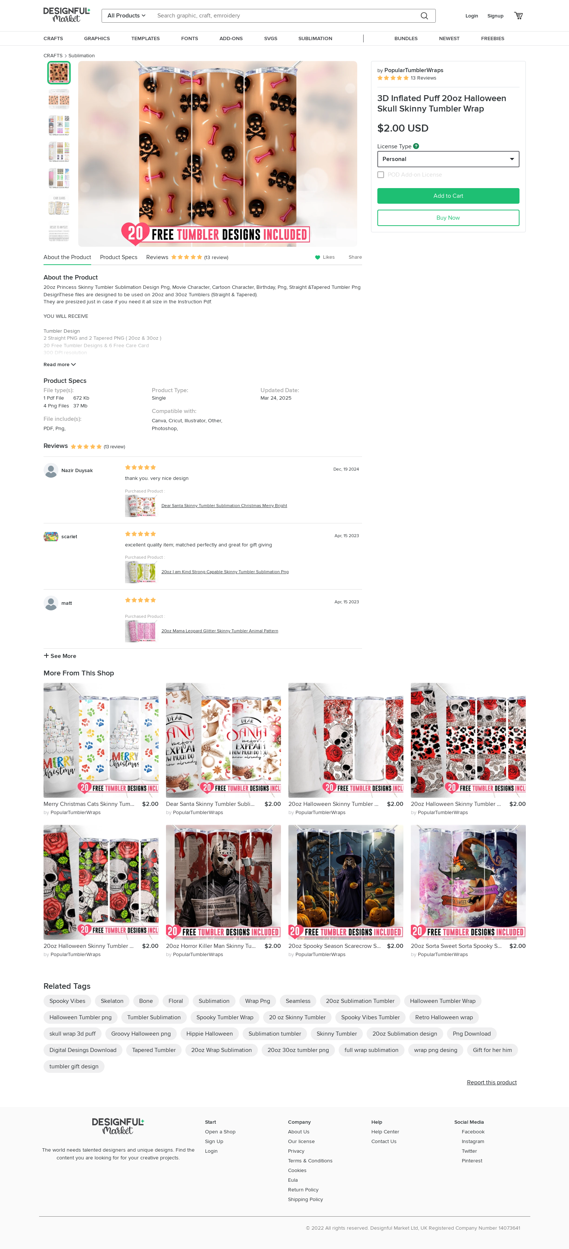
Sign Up (214, 1141)
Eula (293, 1180)
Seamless (298, 1001)
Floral (176, 1001)
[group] (218, 154)
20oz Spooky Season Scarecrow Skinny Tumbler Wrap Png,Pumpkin (337, 946)
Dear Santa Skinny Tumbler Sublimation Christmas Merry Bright (224, 506)
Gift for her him (492, 1050)
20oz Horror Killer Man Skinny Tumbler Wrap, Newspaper (215, 946)
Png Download (472, 1033)
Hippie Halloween (209, 1033)
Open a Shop (220, 1132)
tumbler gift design (74, 1066)
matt (66, 603)
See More (60, 656)
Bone (146, 1001)
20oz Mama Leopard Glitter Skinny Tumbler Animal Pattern (220, 631)
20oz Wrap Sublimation (221, 1050)
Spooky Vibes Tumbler (370, 1017)
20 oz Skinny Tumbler (297, 1017)
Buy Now (448, 218)
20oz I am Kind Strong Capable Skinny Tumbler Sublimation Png (225, 572)
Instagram (473, 1141)
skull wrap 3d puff (72, 1033)
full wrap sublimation (372, 1050)
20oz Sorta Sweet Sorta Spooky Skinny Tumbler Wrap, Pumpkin (460, 946)
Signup (496, 16)
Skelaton (112, 1001)
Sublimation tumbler (275, 1033)
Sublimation (81, 55)
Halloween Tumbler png (80, 1017)
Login (472, 16)
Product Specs (118, 257)
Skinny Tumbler (337, 1033)
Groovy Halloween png (141, 1033)
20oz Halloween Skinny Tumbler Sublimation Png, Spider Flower (460, 804)
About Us (299, 1132)
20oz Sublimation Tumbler (360, 1001)
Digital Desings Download (82, 1050)
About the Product (67, 257)
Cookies (297, 1170)
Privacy (296, 1151)
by (72, 812)
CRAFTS (53, 55)
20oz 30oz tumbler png (298, 1050)
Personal (394, 159)
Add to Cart (448, 196)
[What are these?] (416, 146)
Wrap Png (257, 1001)
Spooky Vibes (67, 1001)
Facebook (473, 1132)
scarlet (69, 536)
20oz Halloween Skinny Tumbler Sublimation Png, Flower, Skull (337, 804)
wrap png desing (435, 1050)
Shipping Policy (305, 1199)
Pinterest (472, 1161)
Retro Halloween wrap (444, 1017)
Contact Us (384, 1141)
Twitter (469, 1151)
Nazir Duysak (77, 470)
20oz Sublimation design (405, 1033)
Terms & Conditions (310, 1161)
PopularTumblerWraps (410, 70)
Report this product (492, 1082)
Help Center (385, 1132)
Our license (301, 1141)
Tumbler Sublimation (154, 1017)
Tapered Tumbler (154, 1050)
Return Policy (303, 1190)
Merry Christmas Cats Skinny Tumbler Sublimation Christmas (93, 804)
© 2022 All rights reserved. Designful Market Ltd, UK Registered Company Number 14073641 (413, 1228)
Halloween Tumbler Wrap (443, 1001)
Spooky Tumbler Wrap (224, 1017)
